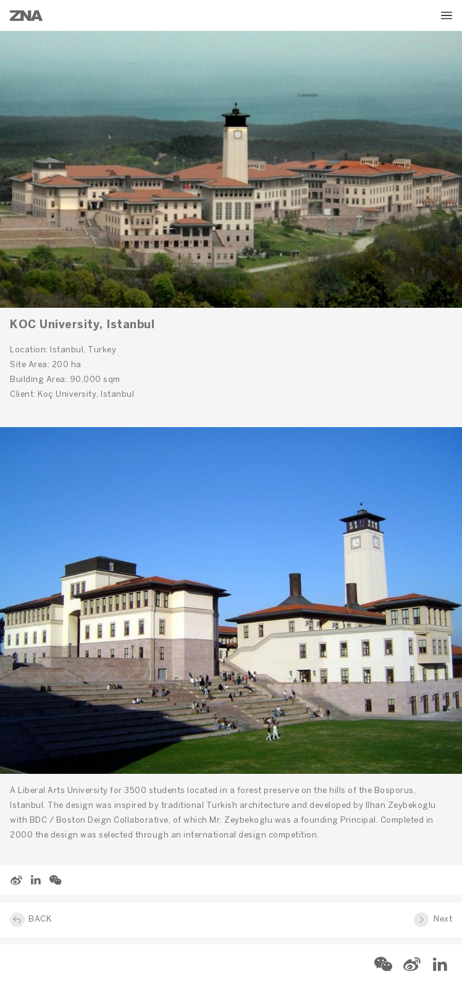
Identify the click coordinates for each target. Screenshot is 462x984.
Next (443, 919)
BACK (39, 919)
